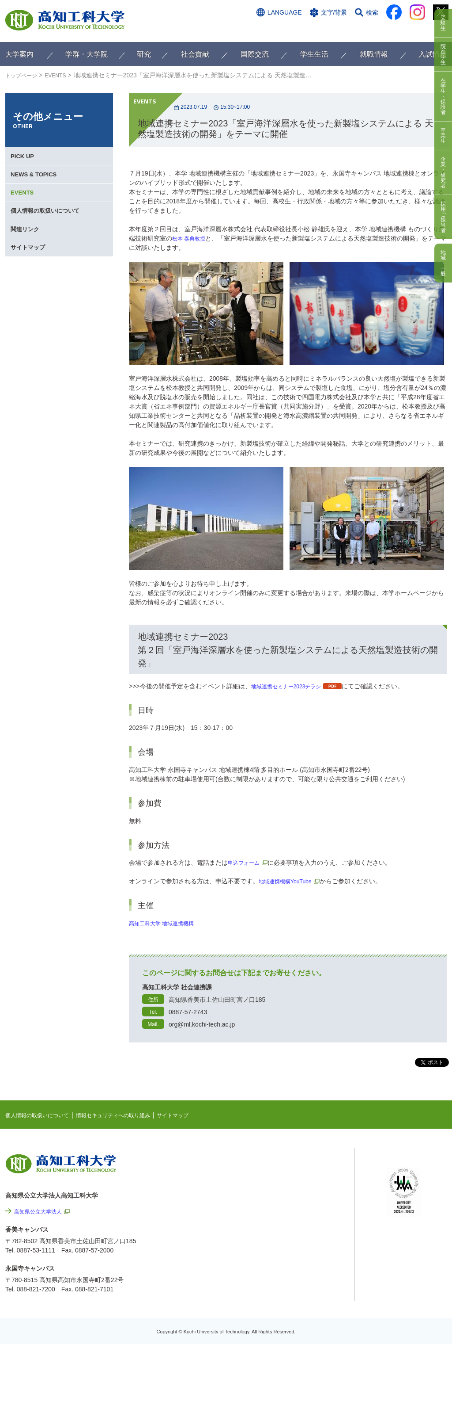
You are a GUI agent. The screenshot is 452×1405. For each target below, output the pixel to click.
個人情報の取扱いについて (48, 230)
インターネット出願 (410, 30)
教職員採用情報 (309, 1322)
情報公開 (300, 1275)
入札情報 (300, 1346)
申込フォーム (246, 862)
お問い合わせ (317, 30)
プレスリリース (309, 1298)
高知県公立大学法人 (42, 1211)
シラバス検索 (405, 1172)
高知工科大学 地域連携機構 (167, 923)
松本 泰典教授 (191, 238)
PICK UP (24, 159)
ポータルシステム (412, 1186)
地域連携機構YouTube (289, 881)
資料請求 (359, 30)
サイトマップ (30, 278)
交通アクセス (270, 30)
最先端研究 (290, 1190)
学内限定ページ (408, 1199)
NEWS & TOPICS (36, 183)
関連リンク (26, 254)
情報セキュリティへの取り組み (130, 1115)
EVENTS (62, 75)
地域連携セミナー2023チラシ (292, 686)
